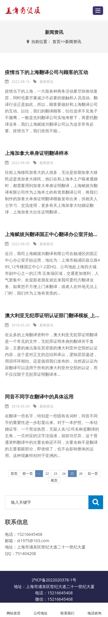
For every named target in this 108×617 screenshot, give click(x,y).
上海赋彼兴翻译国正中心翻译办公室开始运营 (54, 234)
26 (81, 474)
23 (55, 474)
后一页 (93, 474)
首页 (56, 41)
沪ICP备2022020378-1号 (54, 580)
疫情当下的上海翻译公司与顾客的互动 (46, 72)
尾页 (54, 480)
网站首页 (13, 610)
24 (64, 474)
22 (47, 474)
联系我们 (67, 610)
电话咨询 (94, 610)
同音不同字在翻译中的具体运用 (39, 396)
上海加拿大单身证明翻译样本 (37, 153)
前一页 (27, 474)
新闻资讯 (73, 41)
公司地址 (40, 610)
